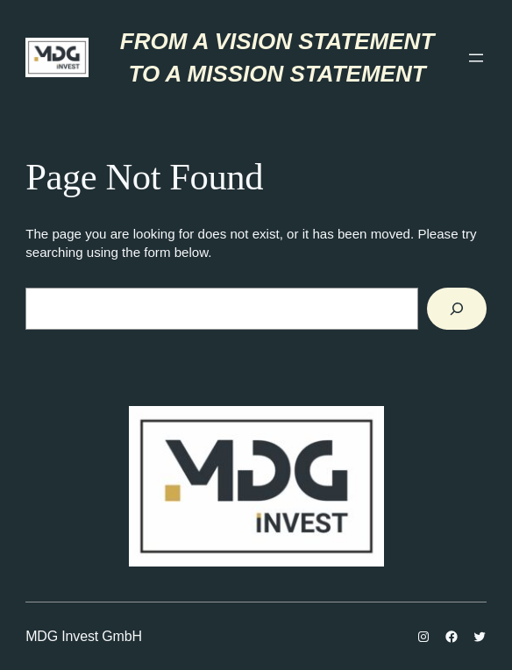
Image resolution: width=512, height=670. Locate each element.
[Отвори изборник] (476, 57)
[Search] (457, 309)
